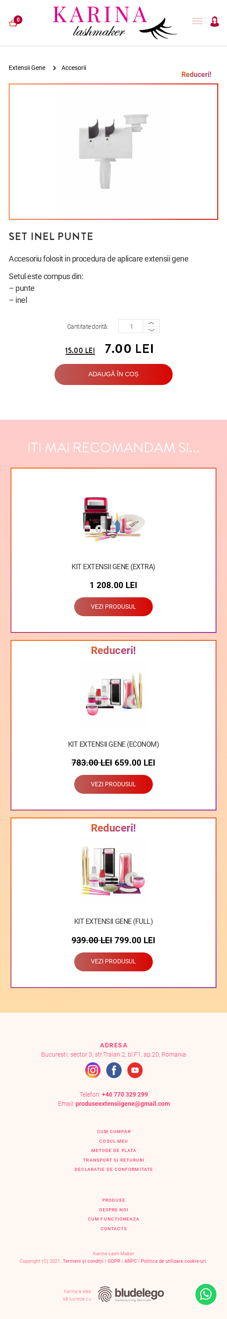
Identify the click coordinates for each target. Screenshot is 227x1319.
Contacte (114, 1229)
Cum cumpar (114, 1131)
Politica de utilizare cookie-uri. (174, 1261)
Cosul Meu (113, 1141)
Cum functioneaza (114, 1219)
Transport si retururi (113, 1160)
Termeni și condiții (83, 1261)
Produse (114, 1200)
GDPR (114, 1261)
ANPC (130, 1261)
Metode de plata (114, 1150)
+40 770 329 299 (125, 1094)
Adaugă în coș (113, 374)
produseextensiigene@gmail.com (123, 1104)
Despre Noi (114, 1210)
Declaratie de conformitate (114, 1169)
